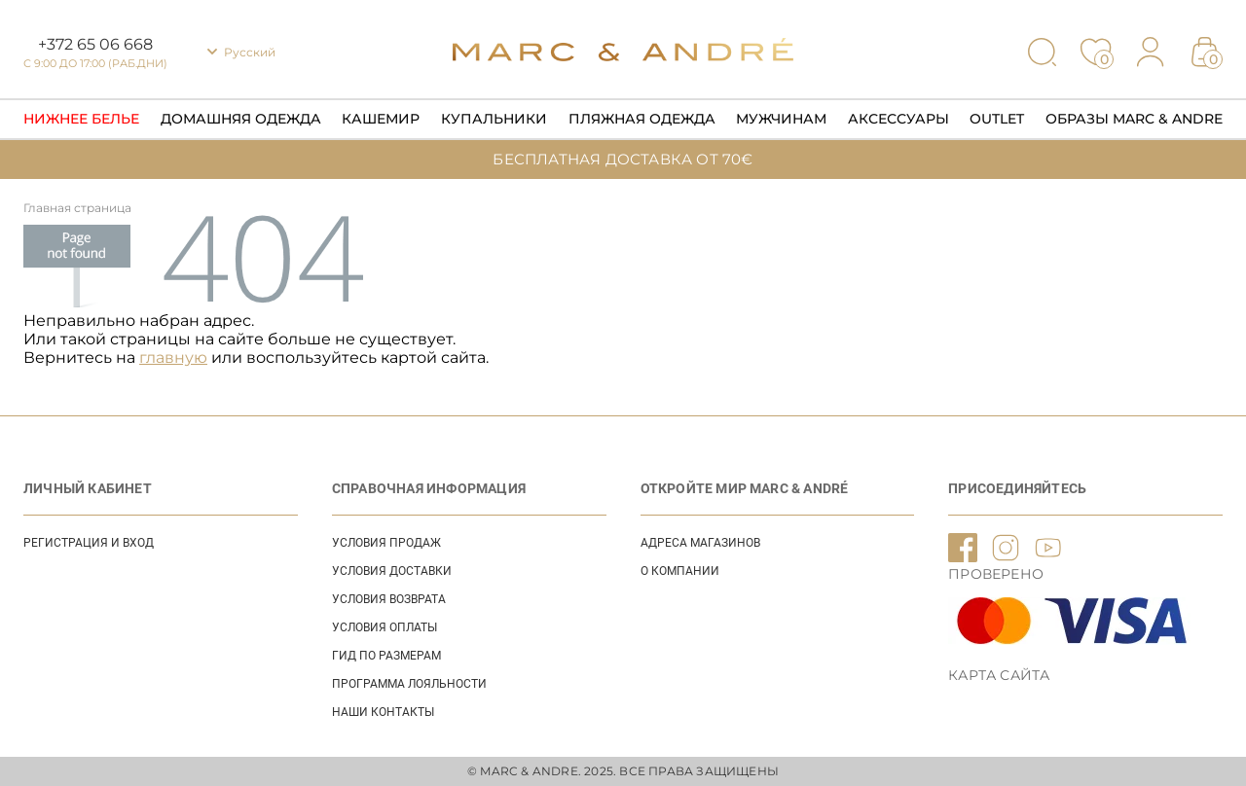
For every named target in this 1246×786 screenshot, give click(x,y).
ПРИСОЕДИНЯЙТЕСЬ (1017, 488)
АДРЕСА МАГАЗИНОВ (700, 543)
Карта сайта (998, 675)
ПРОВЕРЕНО (996, 574)
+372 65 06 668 (95, 44)
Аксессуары (898, 118)
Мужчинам (781, 118)
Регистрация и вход (88, 543)
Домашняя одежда (241, 118)
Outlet (997, 118)
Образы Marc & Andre (1134, 118)
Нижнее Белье (81, 118)
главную (173, 357)
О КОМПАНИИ (680, 571)
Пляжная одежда (641, 118)
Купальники (494, 118)
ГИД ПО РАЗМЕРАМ (386, 655)
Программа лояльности (409, 684)
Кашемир (381, 118)
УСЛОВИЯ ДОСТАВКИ (392, 571)
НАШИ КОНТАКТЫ (383, 712)
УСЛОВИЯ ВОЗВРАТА (389, 599)
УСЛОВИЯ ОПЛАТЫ (384, 627)
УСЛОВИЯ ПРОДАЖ (386, 543)
